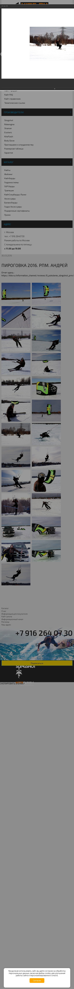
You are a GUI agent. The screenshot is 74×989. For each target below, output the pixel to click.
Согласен (37, 980)
